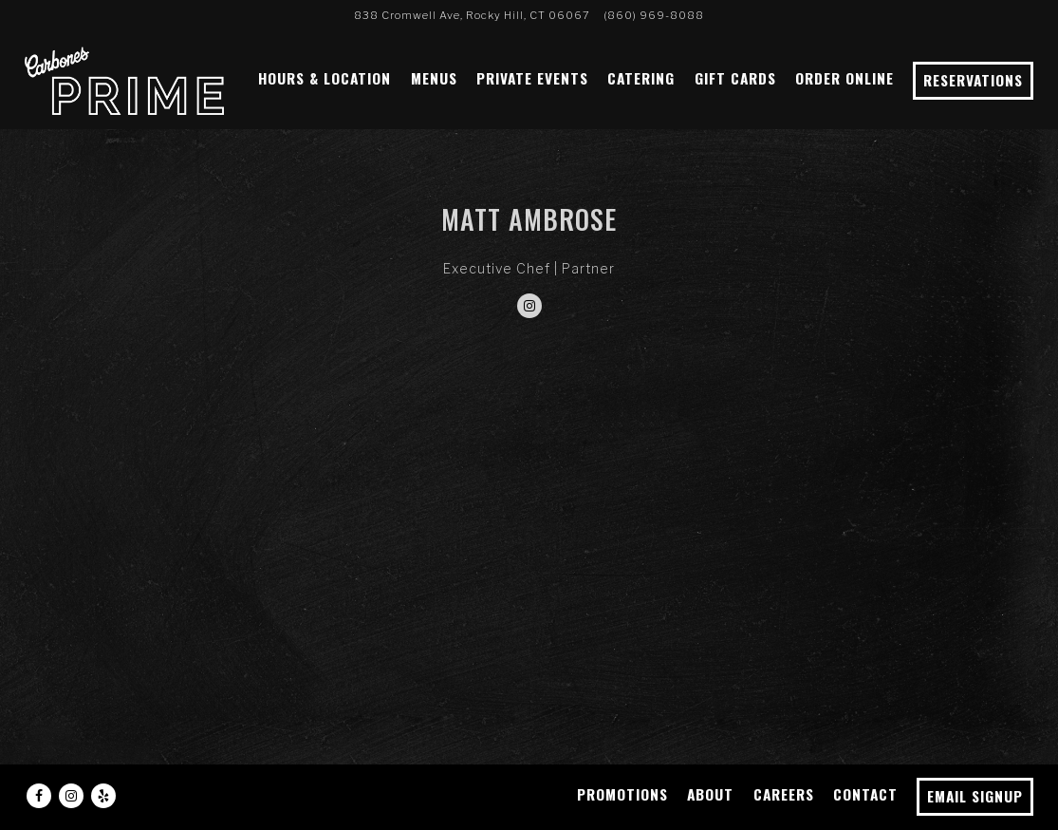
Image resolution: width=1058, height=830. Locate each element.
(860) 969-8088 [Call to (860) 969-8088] (653, 15)
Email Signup (975, 795)
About (710, 793)
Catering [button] (641, 77)
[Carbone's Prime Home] (124, 78)
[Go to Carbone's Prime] (472, 15)
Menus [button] (434, 77)
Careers (783, 793)
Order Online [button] (844, 77)
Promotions (622, 793)
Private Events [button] (532, 77)
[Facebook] (39, 795)
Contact (865, 793)
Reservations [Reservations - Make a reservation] (973, 79)
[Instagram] (529, 305)
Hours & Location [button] (324, 77)
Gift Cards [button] (735, 77)
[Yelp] (103, 795)
